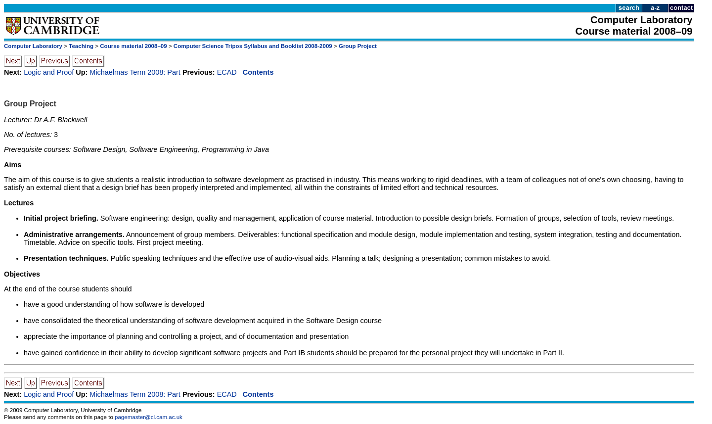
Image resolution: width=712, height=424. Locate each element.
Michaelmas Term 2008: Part (134, 72)
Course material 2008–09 (133, 46)
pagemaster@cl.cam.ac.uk (148, 417)
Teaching (81, 46)
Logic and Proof (49, 72)
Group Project (358, 46)
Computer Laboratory (33, 46)
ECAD (227, 72)
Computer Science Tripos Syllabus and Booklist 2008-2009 (253, 46)
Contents (258, 72)
